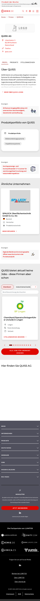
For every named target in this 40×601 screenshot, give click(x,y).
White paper (6, 448)
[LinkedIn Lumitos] (20, 565)
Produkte (14, 62)
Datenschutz (29, 594)
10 (30, 345)
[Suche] (23, 11)
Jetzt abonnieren (20, 508)
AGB (19, 594)
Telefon (6, 48)
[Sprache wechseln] (29, 11)
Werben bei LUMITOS (19, 573)
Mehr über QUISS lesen (12, 92)
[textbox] (20, 292)
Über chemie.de (20, 582)
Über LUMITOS (19, 578)
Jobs (3, 462)
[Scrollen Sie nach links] (32, 286)
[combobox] (20, 292)
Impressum (10, 594)
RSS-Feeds (5, 477)
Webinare (5, 455)
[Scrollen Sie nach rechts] (35, 286)
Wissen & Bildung (8, 469)
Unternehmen (6, 433)
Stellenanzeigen (28, 62)
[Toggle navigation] (37, 11)
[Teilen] (26, 11)
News (3, 426)
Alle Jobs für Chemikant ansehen (20, 351)
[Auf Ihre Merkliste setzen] (33, 11)
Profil (4, 62)
